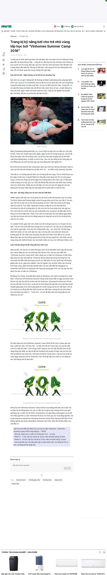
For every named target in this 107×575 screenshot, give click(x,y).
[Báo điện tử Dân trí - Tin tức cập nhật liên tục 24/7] (6, 26)
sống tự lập (15, 483)
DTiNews (65, 26)
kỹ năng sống (47, 480)
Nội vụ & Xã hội (77, 26)
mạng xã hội (22, 83)
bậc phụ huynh (21, 480)
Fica (57, 26)
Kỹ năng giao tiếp (34, 480)
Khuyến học (24, 36)
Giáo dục (13, 36)
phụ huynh (39, 151)
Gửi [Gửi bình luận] (67, 468)
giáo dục (31, 182)
